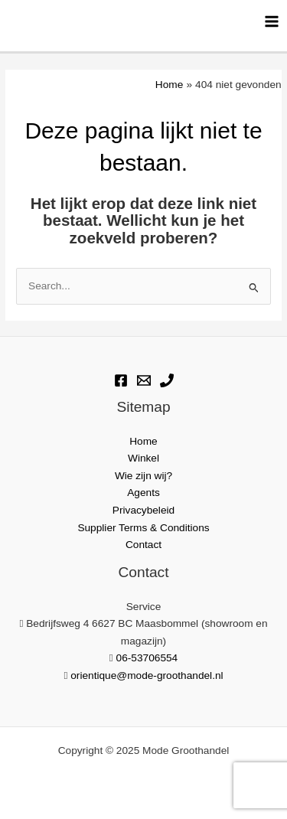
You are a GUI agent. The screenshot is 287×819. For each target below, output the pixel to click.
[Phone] (167, 380)
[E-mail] (144, 380)
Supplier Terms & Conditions (143, 527)
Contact (143, 544)
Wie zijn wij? (143, 475)
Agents (143, 492)
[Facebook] (121, 380)
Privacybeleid (143, 510)
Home (143, 441)
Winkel (143, 458)
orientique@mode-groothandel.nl (146, 675)
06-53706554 (147, 658)
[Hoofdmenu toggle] (272, 21)
